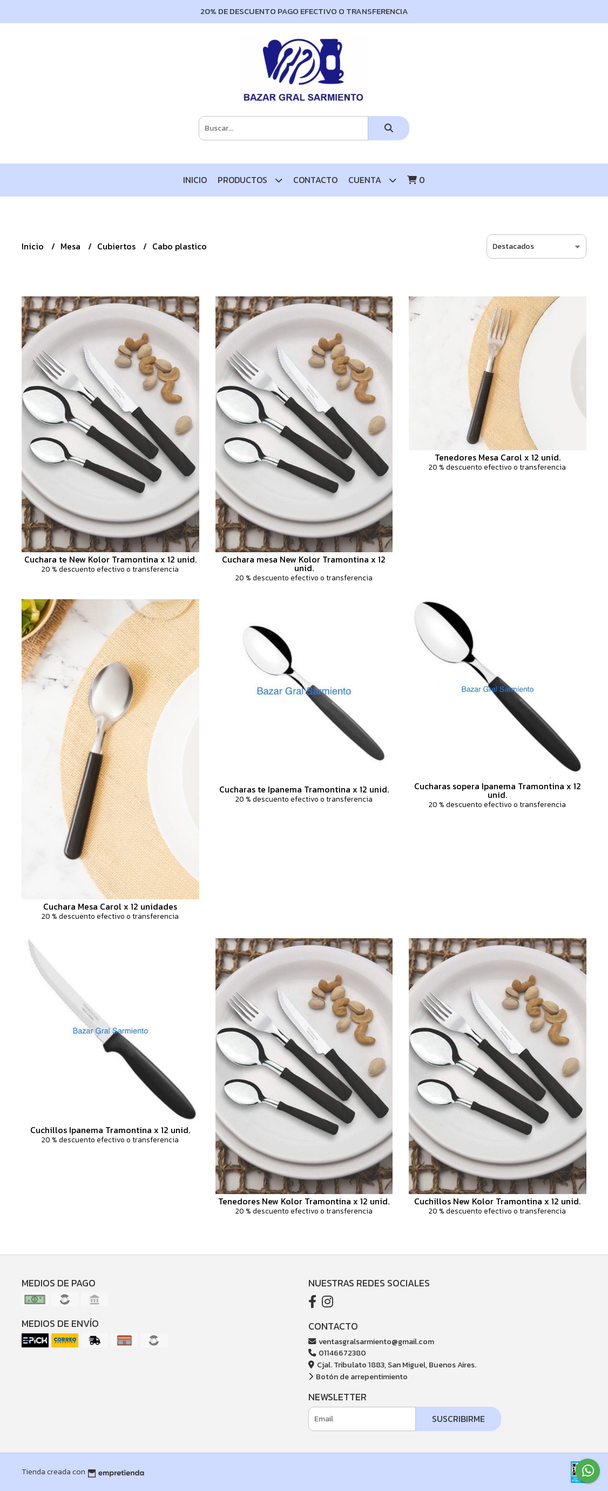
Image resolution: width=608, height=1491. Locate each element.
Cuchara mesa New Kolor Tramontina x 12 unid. (304, 563)
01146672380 (337, 1353)
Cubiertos (117, 246)
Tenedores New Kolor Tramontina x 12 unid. (303, 1201)
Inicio (195, 179)
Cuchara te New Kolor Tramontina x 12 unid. (110, 559)
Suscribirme (458, 1418)
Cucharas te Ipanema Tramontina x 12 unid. (304, 789)
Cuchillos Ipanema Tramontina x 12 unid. (110, 1129)
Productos (250, 180)
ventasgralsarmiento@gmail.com (371, 1341)
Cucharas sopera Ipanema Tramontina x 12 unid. (497, 790)
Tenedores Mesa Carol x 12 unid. (497, 457)
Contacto (315, 179)
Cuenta (372, 180)
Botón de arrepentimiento (358, 1376)
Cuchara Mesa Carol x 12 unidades (110, 906)
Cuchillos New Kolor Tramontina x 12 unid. (497, 1201)
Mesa (71, 246)
